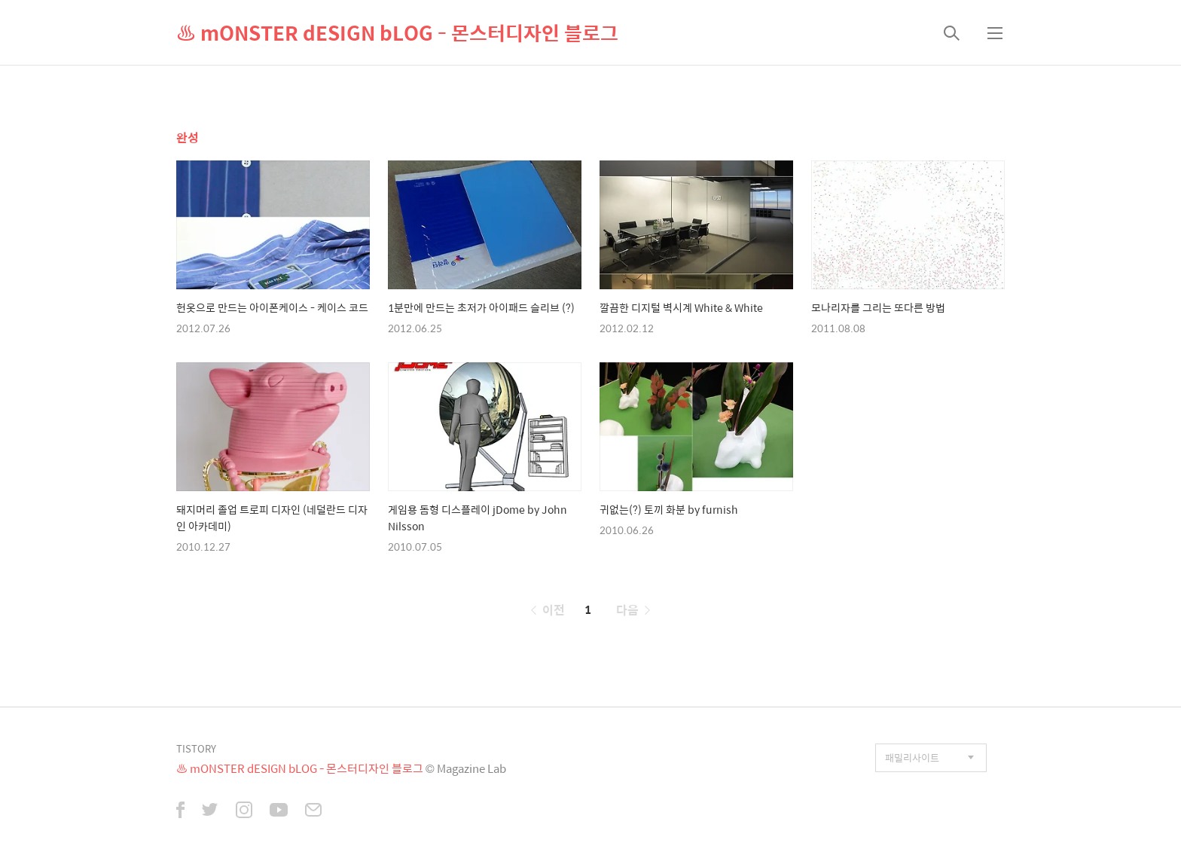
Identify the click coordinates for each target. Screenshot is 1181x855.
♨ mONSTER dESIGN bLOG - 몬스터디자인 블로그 (397, 32)
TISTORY (196, 748)
